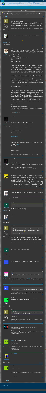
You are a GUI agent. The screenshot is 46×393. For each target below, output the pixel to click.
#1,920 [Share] (42, 365)
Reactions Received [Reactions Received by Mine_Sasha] (5, 42)
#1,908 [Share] (42, 202)
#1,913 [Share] (42, 271)
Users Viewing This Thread (4, 385)
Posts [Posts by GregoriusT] (3, 361)
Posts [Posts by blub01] (3, 28)
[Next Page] (9, 16)
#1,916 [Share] (42, 309)
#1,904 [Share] (42, 116)
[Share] (43, 16)
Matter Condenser (29, 278)
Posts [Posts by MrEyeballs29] (3, 346)
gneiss (17, 144)
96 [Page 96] (6, 16)
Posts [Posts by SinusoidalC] (3, 198)
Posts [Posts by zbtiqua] (3, 267)
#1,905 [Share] (42, 158)
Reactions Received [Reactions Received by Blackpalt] (5, 55)
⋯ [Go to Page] (4, 16)
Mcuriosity (13, 340)
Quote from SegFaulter (15, 204)
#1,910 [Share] (42, 225)
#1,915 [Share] (42, 297)
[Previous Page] (2, 16)
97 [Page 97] (8, 380)
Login (38, 0)
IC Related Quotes (13, 29)
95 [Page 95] (5, 16)
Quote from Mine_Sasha (15, 227)
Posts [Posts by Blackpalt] (3, 56)
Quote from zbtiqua (15, 273)
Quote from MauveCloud (15, 287)
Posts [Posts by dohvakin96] (3, 305)
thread (23, 340)
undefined (12, 135)
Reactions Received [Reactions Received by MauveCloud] (5, 278)
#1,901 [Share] (42, 18)
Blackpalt (16, 112)
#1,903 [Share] (42, 48)
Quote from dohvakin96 (15, 311)
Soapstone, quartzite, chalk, (14, 136)
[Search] (43, 1)
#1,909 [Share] (42, 214)
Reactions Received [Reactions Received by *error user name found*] (5, 210)
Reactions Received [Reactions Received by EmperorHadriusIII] (5, 124)
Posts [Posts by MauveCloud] (3, 279)
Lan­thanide (12, 163)
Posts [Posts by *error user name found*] (3, 256)
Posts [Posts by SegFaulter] (3, 181)
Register (41, 0)
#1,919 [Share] (42, 353)
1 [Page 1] (3, 16)
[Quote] (42, 31)
